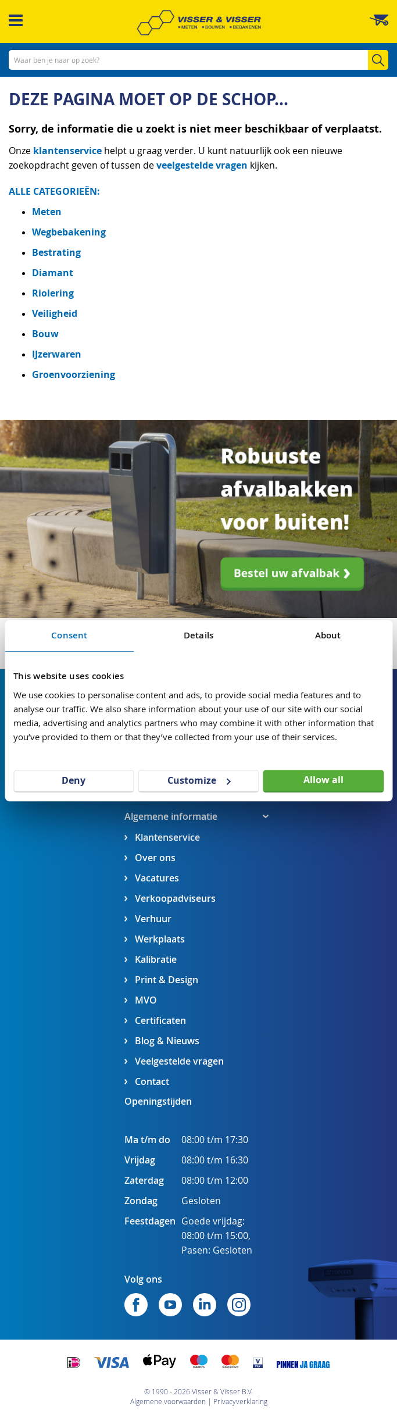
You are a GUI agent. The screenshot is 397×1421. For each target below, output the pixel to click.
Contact (152, 1082)
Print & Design (166, 980)
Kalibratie (156, 960)
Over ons (155, 858)
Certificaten (160, 1021)
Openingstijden (158, 1101)
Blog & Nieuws (167, 1041)
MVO (146, 1000)
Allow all (323, 779)
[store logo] (199, 22)
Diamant (52, 272)
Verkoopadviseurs (175, 898)
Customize (198, 780)
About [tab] (328, 635)
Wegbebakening (69, 232)
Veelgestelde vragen (179, 1061)
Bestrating (56, 252)
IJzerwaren (56, 354)
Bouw (45, 333)
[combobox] (198, 60)
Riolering (53, 293)
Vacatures (157, 878)
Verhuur (153, 919)
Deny (73, 780)
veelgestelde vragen (202, 165)
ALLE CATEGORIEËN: (54, 191)
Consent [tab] (69, 635)
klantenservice (68, 150)
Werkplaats (160, 939)
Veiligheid (54, 313)
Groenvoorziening (73, 374)
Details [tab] (198, 635)
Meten (47, 211)
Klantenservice (167, 837)
